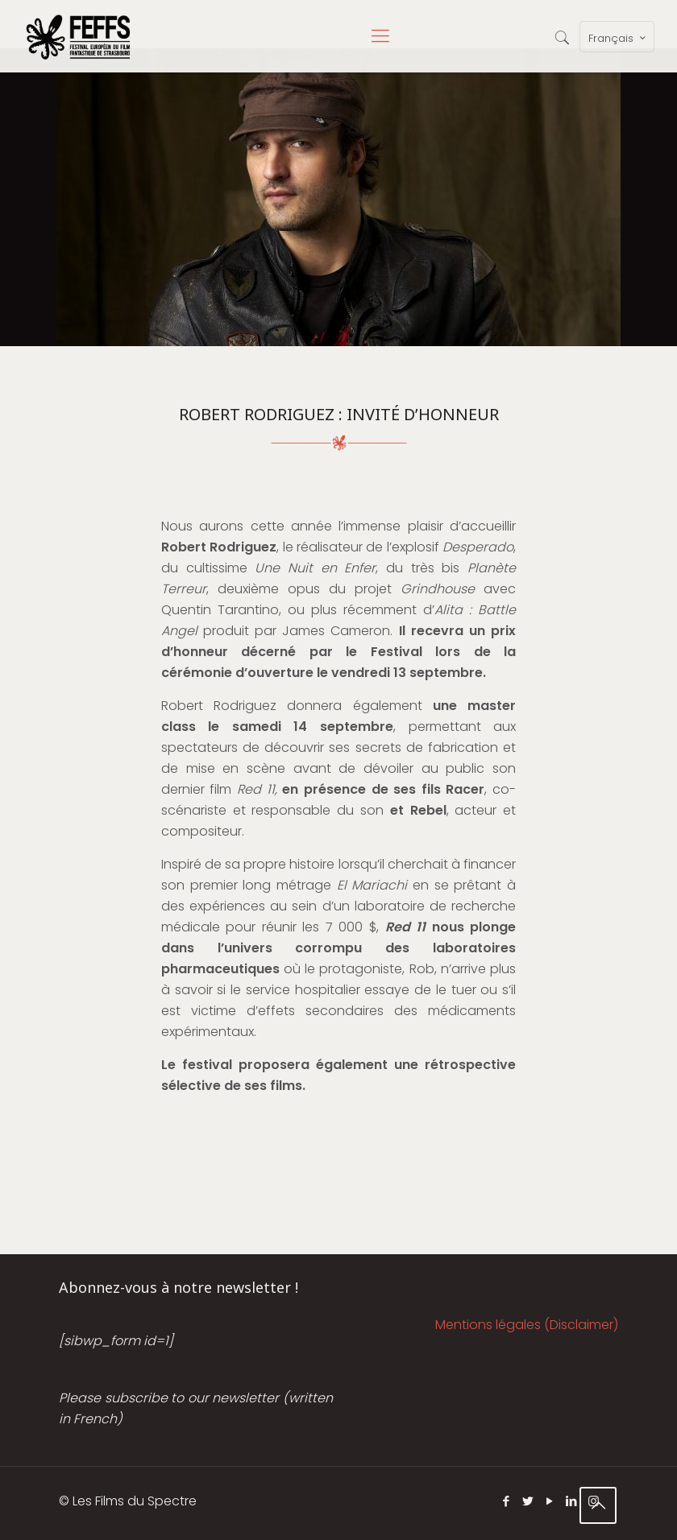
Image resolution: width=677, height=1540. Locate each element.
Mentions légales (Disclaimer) (526, 1324)
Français (618, 38)
